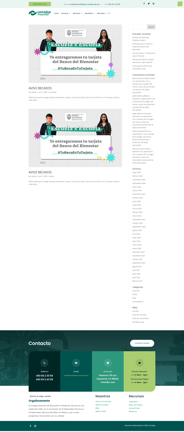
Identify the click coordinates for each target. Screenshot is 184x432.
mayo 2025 (136, 173)
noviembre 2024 (138, 180)
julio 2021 (136, 271)
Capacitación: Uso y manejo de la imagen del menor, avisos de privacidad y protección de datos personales (143, 87)
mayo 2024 (136, 188)
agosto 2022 (137, 231)
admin (34, 93)
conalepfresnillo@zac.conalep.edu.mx (84, 4)
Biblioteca (133, 412)
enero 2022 (136, 249)
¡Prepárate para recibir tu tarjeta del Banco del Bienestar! (142, 48)
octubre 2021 (137, 260)
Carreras (64, 13)
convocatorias (137, 302)
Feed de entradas (139, 316)
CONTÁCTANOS (142, 344)
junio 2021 (136, 275)
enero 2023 (136, 217)
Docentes (88, 13)
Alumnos (76, 13)
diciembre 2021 (138, 253)
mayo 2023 (136, 206)
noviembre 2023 (138, 195)
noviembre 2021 (138, 257)
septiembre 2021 (139, 264)
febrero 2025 (137, 177)
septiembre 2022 (139, 227)
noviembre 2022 (138, 220)
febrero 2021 (137, 282)
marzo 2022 (137, 246)
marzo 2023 (137, 209)
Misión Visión (101, 412)
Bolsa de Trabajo (135, 406)
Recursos (101, 13)
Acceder (135, 312)
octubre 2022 (137, 224)
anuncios (52, 93)
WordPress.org (138, 323)
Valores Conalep (102, 406)
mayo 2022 (136, 238)
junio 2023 (136, 202)
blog (134, 299)
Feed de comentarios (140, 319)
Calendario (133, 402)
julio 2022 (136, 235)
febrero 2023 (137, 213)
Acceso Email (134, 409)
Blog (97, 409)
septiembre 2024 (139, 184)
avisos (51, 177)
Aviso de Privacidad (103, 402)
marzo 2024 (137, 191)
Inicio (56, 13)
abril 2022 (136, 242)
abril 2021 (136, 278)
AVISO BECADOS (40, 89)
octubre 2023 (137, 199)
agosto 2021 (137, 267)
